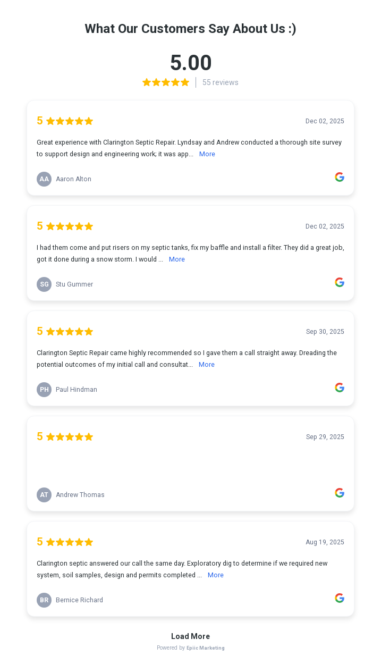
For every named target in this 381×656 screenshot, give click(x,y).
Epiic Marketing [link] (206, 648)
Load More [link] (190, 636)
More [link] (207, 154)
